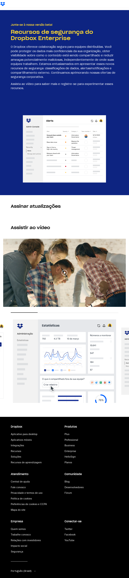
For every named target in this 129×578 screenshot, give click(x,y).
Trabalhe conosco (21, 534)
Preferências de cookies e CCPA (29, 504)
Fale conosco (18, 487)
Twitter (68, 529)
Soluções (16, 456)
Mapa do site (18, 509)
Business (69, 445)
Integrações (17, 445)
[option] (64, 361)
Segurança (17, 551)
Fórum (68, 492)
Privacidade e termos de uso (26, 492)
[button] (64, 273)
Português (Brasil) (23, 571)
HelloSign (70, 456)
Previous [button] (5, 358)
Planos (68, 462)
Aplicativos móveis (21, 439)
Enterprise (70, 451)
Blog (67, 481)
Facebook (70, 534)
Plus (66, 434)
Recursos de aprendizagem (26, 462)
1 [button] (24, 312)
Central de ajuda (20, 481)
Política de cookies (21, 498)
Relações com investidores (26, 540)
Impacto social (19, 545)
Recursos (16, 451)
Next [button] (123, 358)
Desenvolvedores (74, 487)
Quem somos (18, 529)
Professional (71, 439)
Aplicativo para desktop (24, 434)
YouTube (69, 540)
